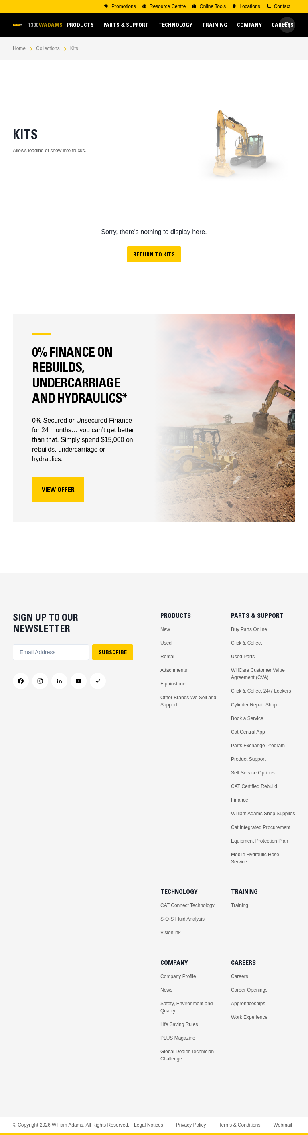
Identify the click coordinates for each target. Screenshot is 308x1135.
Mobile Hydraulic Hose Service (255, 858)
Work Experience (249, 1017)
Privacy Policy (191, 1125)
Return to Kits (154, 254)
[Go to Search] (287, 25)
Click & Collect (246, 643)
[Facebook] (21, 681)
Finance (239, 800)
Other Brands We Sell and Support (188, 701)
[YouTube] (79, 681)
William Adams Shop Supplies (263, 813)
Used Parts (243, 656)
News (166, 990)
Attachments (173, 670)
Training (239, 905)
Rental (167, 656)
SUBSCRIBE (113, 652)
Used (166, 643)
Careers (239, 976)
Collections (48, 48)
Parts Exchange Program (258, 745)
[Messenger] (98, 681)
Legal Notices (148, 1125)
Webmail (283, 1125)
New (165, 629)
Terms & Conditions (239, 1125)
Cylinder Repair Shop (254, 705)
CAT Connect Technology (187, 905)
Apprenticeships (248, 1003)
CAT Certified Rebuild (254, 786)
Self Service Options (253, 773)
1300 (45, 25)
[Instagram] (40, 681)
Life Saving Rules (179, 1024)
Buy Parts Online (249, 629)
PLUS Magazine (177, 1038)
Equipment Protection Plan (259, 841)
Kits (74, 48)
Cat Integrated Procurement (260, 827)
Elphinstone (173, 684)
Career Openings (249, 990)
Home (19, 48)
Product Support (248, 759)
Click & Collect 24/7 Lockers (261, 691)
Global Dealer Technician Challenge (187, 1055)
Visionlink (170, 932)
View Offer (58, 489)
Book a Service (247, 718)
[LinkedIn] (59, 681)
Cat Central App (248, 732)
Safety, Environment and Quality (186, 1007)
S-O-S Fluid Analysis (182, 919)
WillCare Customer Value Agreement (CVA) (258, 673)
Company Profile (178, 976)
